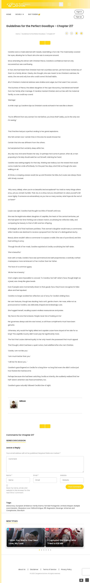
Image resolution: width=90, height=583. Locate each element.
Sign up (79, 17)
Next (49, 43)
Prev (41, 43)
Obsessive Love (24, 510)
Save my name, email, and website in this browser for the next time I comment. (18, 492)
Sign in (79, 12)
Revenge (59, 510)
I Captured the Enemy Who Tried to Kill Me (61, 544)
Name (8, 478)
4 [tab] (46, 552)
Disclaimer (34, 572)
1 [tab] (39, 552)
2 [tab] (42, 552)
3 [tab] (44, 552)
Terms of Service (49, 572)
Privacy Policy (66, 572)
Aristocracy (10, 508)
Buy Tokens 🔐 (34, 14)
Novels (18, 14)
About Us (21, 572)
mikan (22, 402)
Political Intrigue (37, 510)
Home (8, 14)
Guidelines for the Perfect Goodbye (33, 34)
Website (63, 478)
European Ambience (24, 508)
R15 (45, 510)
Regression (51, 510)
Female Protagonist (52, 508)
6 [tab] (50, 552)
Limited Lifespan (66, 508)
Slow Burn (21, 513)
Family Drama (38, 508)
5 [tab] (48, 552)
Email (35, 478)
